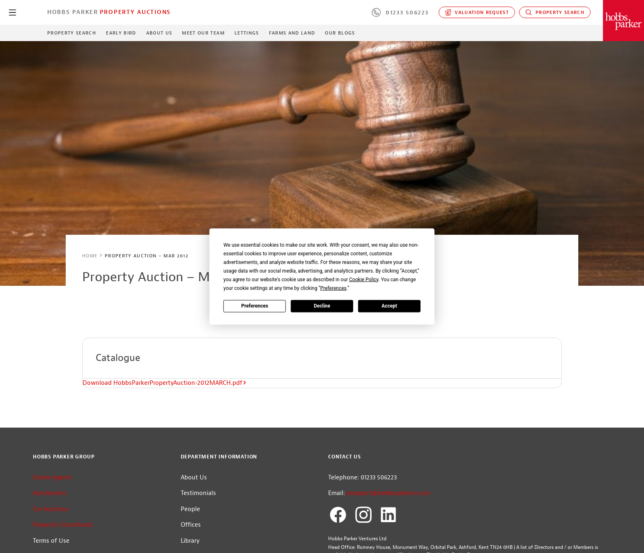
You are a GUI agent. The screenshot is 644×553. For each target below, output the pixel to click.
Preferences (254, 306)
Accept (389, 306)
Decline (322, 306)
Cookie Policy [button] (363, 279)
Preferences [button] (333, 288)
